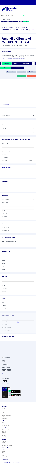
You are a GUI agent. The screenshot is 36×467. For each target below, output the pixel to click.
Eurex (3, 455)
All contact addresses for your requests (11, 462)
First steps (13, 32)
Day (6, 102)
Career (3, 451)
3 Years (26, 102)
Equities (10, 27)
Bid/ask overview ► (6, 167)
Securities (4, 432)
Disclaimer (4, 363)
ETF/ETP (24, 27)
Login (25, 21)
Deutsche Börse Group (7, 454)
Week (9, 102)
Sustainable (24, 29)
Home (3, 27)
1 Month (13, 102)
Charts (16, 63)
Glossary (4, 435)
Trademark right (5, 365)
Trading (3, 434)
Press (3, 452)
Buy (21, 76)
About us (4, 431)
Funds (32, 27)
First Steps (4, 418)
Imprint (3, 361)
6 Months (18, 102)
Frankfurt (18, 67)
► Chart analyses (5, 104)
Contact (3, 19)
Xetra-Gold (4, 456)
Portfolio (20, 21)
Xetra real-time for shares (7, 444)
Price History (26, 63)
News (32, 29)
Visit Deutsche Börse (6, 430)
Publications (4, 437)
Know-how (4, 32)
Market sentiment (5, 425)
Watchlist (14, 21)
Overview (6, 63)
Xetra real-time (6, 21)
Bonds (17, 27)
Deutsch (8, 19)
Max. (30, 102)
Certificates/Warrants (6, 415)
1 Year (22, 102)
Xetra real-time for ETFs (7, 445)
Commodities (5, 29)
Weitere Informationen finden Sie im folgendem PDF (13, 58)
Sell (31, 76)
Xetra (5, 67)
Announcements (5, 424)
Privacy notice (4, 364)
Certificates (15, 29)
